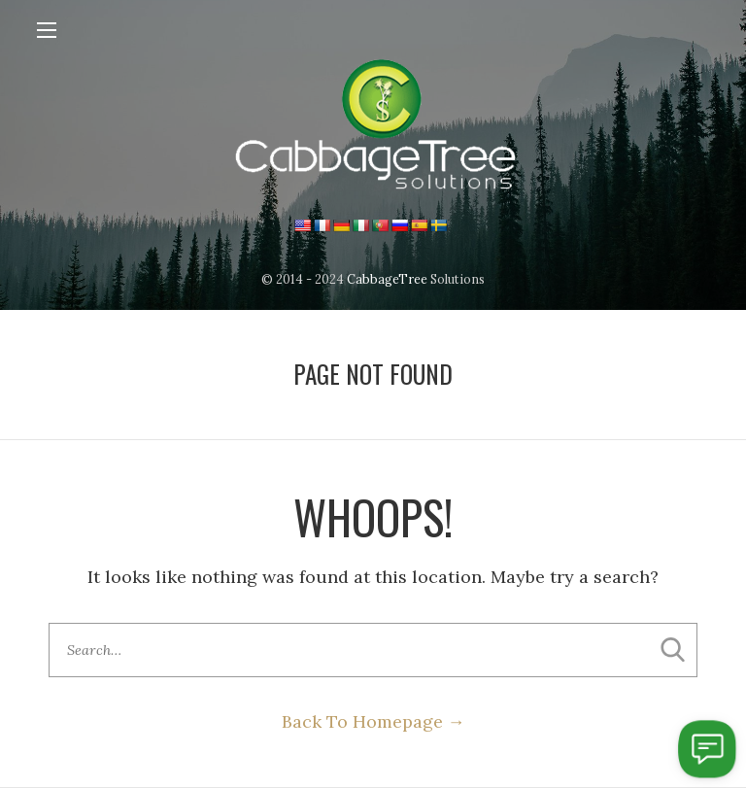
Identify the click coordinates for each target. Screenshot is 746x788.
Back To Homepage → (373, 721)
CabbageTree (387, 279)
